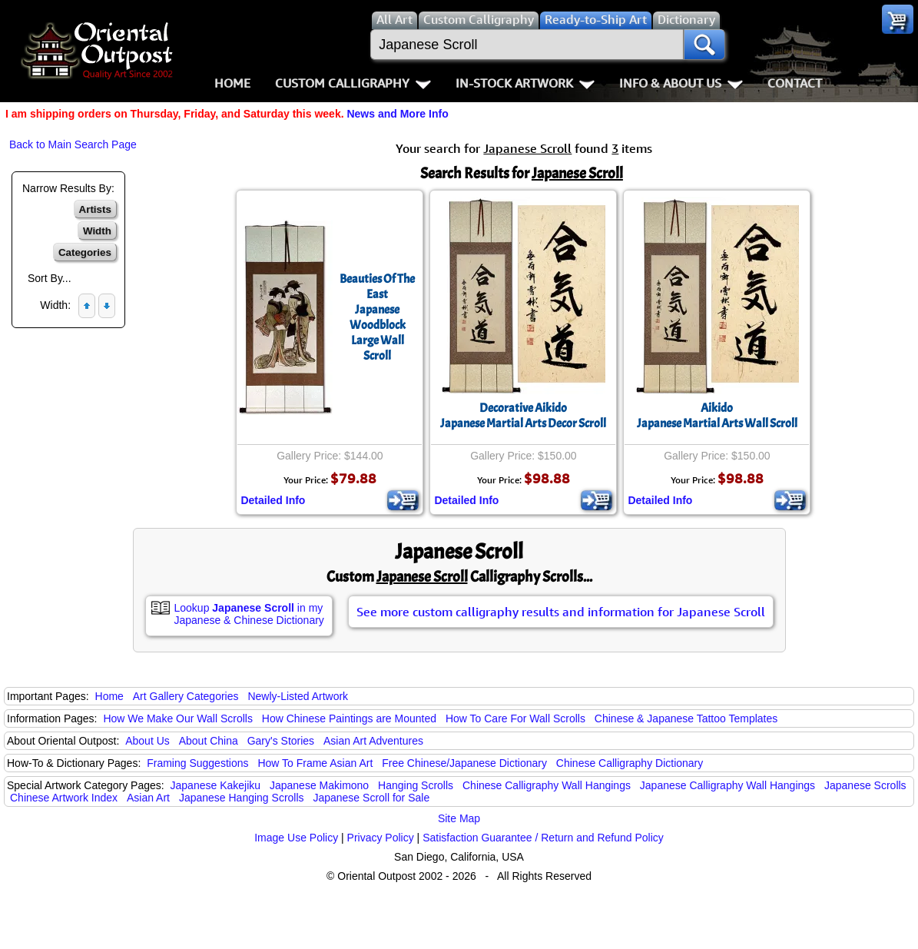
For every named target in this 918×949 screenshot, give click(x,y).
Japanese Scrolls (865, 785)
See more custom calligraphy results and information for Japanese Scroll (560, 611)
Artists (95, 209)
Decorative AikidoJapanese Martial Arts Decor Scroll (523, 415)
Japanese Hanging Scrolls (241, 797)
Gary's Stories (280, 741)
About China (208, 741)
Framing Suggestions (197, 763)
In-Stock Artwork (525, 83)
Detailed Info (272, 500)
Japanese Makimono (319, 785)
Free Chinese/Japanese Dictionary (464, 763)
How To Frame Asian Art (315, 763)
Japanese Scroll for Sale (371, 797)
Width (97, 231)
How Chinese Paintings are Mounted (349, 718)
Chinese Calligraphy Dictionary (629, 763)
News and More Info (397, 114)
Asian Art (148, 797)
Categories (84, 252)
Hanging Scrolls (415, 785)
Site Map (459, 818)
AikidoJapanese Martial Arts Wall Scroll (717, 415)
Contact (794, 83)
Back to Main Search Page (73, 144)
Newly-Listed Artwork (297, 696)
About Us (147, 741)
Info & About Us (681, 83)
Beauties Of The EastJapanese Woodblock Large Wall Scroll (377, 317)
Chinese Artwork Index (64, 797)
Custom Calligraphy (353, 83)
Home (232, 83)
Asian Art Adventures (373, 741)
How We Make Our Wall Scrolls (177, 718)
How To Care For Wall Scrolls (515, 718)
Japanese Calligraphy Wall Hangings (727, 785)
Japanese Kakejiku (216, 785)
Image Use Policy (296, 837)
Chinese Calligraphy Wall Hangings (546, 785)
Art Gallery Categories (186, 696)
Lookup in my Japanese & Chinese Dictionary (249, 614)
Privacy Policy (380, 837)
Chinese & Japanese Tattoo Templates (686, 718)
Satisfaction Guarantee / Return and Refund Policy (543, 837)
